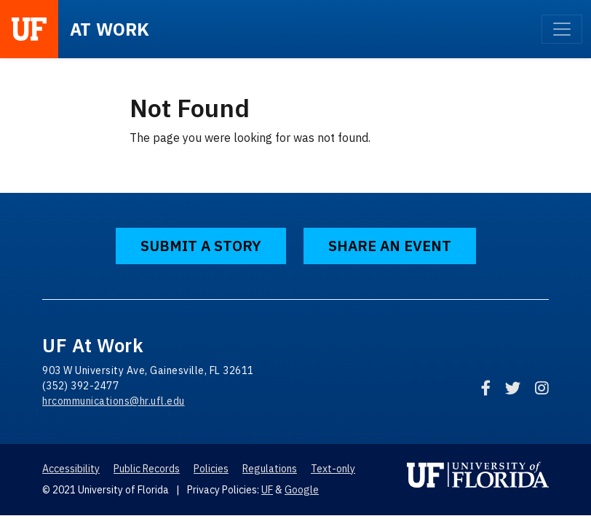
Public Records (147, 468)
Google (302, 489)
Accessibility (71, 468)
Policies (211, 468)
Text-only (333, 468)
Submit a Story (200, 245)
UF (267, 489)
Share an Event (389, 245)
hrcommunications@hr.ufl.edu (113, 401)
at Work (110, 29)
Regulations (269, 468)
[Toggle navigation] (562, 29)
